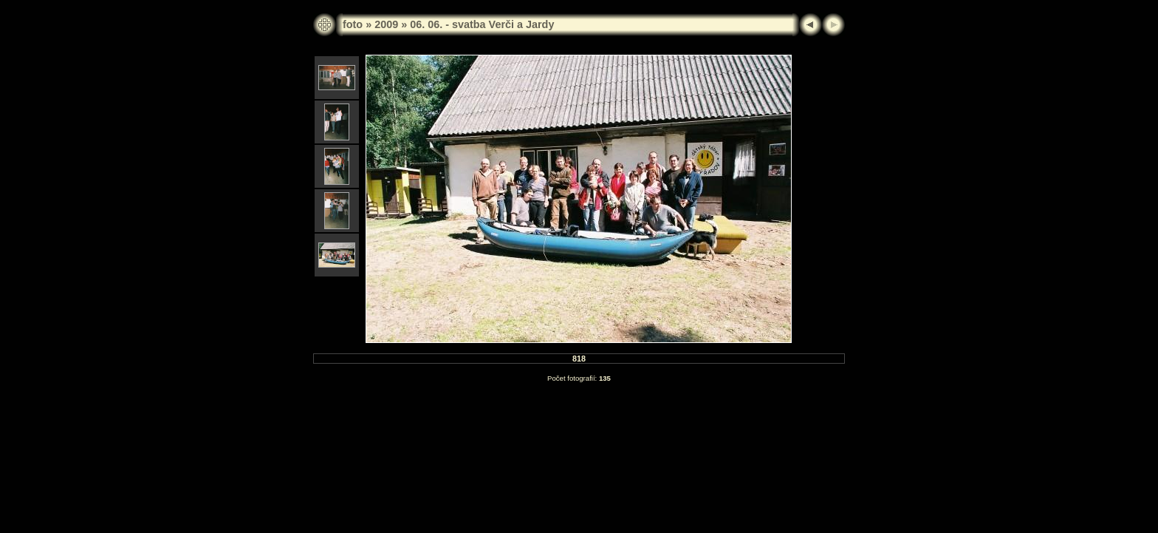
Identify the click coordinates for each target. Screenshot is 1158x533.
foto (353, 24)
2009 (386, 24)
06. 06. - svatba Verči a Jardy (482, 24)
